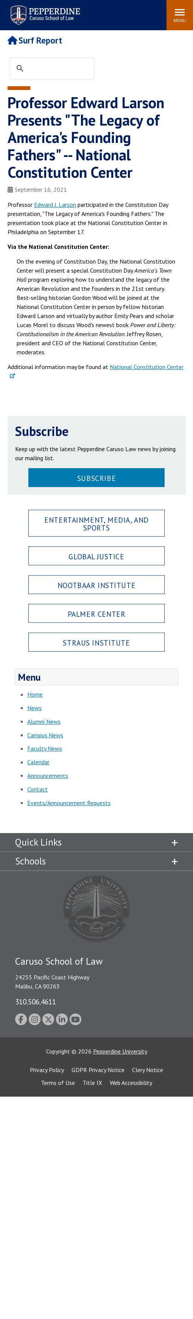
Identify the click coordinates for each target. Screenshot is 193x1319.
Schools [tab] (30, 861)
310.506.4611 (35, 1001)
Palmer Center (97, 614)
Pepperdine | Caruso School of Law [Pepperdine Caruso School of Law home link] (44, 10)
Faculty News (44, 748)
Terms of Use (58, 1082)
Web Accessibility (131, 1082)
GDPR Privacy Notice (98, 1070)
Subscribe (96, 478)
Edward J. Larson (55, 204)
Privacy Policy (47, 1070)
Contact (37, 789)
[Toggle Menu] (180, 15)
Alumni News (44, 721)
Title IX (92, 1082)
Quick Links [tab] (38, 842)
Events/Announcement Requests (69, 803)
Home (35, 694)
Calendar (38, 762)
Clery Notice (147, 1070)
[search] (59, 68)
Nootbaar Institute (96, 585)
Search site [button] (58, 11)
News (34, 708)
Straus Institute (96, 642)
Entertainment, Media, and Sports (96, 523)
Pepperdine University (120, 1051)
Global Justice (96, 556)
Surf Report (35, 40)
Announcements (47, 775)
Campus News (45, 735)
